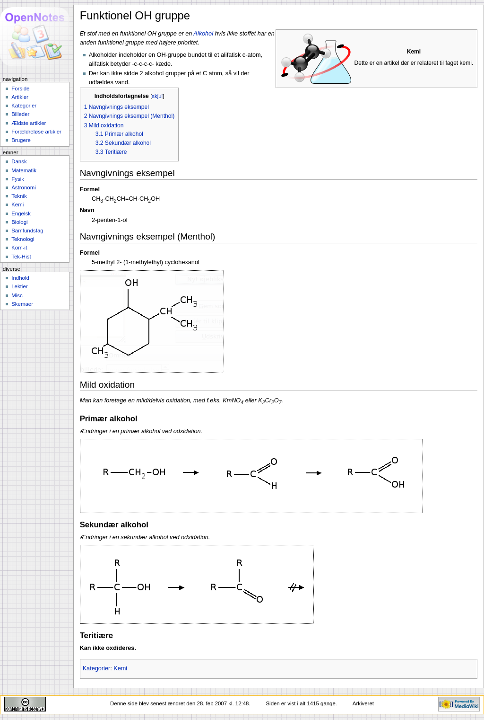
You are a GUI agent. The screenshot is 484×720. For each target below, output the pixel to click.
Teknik (18, 196)
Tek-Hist (21, 256)
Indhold (20, 278)
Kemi (120, 668)
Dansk (18, 161)
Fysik (17, 179)
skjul (157, 96)
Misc (17, 295)
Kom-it (19, 247)
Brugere (21, 140)
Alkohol (203, 33)
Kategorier (97, 668)
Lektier (19, 286)
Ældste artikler (28, 123)
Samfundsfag (27, 230)
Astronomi (23, 187)
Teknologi (22, 239)
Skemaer (22, 304)
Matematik (23, 170)
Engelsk (21, 213)
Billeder (20, 114)
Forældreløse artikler (36, 131)
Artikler (19, 97)
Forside (20, 88)
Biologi (19, 222)
